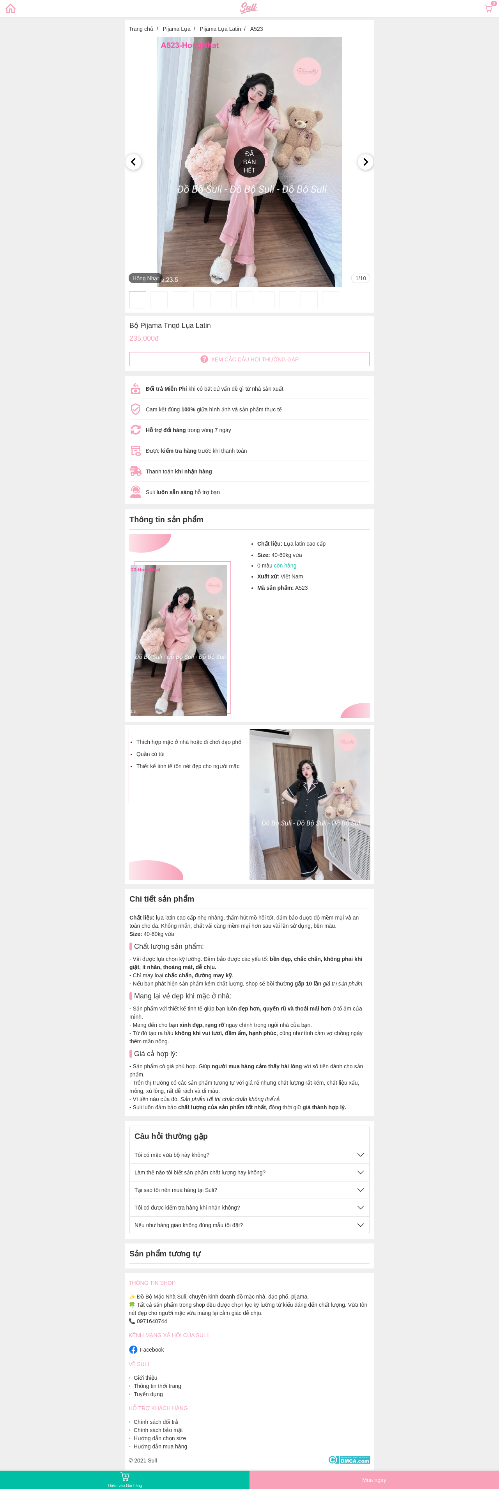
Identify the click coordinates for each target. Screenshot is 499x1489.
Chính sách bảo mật (158, 1430)
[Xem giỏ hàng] (488, 8)
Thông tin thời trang (157, 1386)
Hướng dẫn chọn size (160, 1438)
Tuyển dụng (148, 1394)
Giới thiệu (145, 1378)
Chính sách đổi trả (156, 1422)
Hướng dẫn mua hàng (160, 1446)
